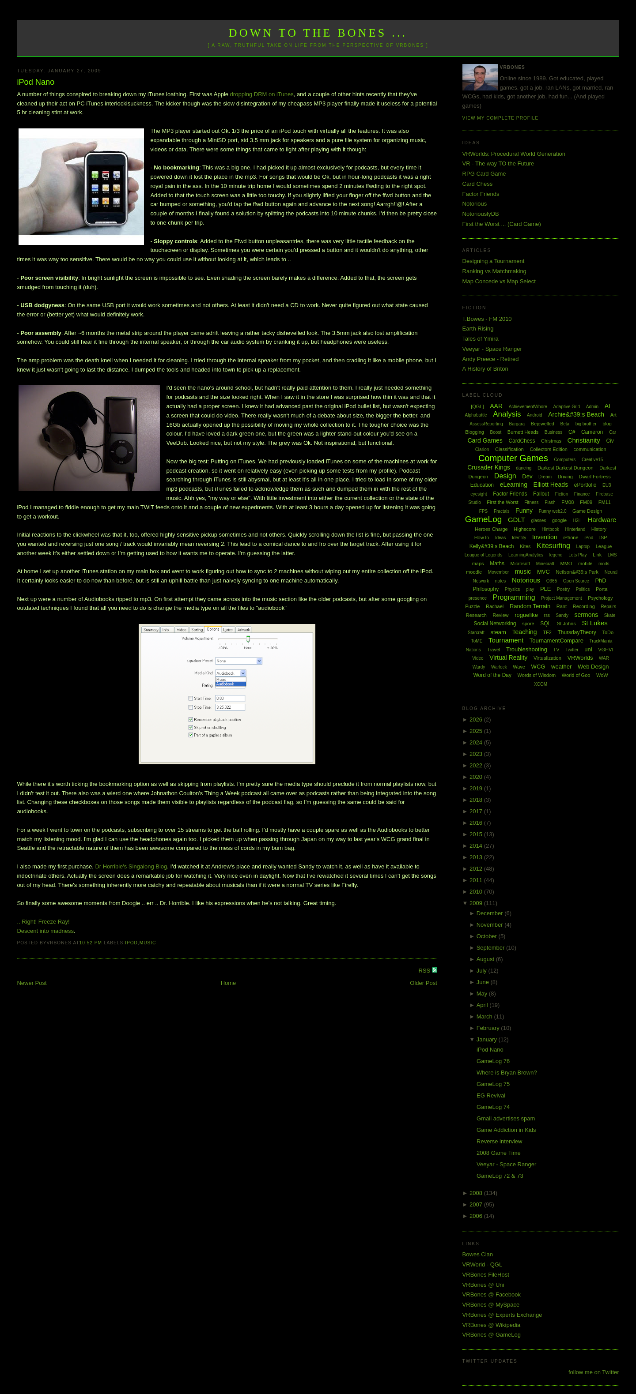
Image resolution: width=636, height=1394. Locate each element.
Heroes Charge (491, 529)
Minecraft (545, 563)
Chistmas (551, 440)
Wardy (479, 667)
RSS (425, 970)
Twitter (571, 649)
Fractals (502, 511)
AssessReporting (486, 423)
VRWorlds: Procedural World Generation (513, 153)
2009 (476, 903)
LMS (612, 554)
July (482, 970)
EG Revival (491, 1095)
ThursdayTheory (576, 632)
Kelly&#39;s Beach (491, 546)
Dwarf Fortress (595, 476)
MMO (566, 563)
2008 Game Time (499, 1153)
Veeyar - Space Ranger (492, 349)
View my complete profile (500, 118)
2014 (476, 845)
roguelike (526, 615)
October (488, 936)
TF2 (547, 632)
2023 (476, 754)
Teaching (524, 631)
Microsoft (520, 563)
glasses (538, 520)
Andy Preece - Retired (490, 359)
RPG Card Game (484, 173)
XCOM (540, 684)
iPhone (570, 537)
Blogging (474, 432)
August (486, 959)
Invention (544, 537)
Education (482, 485)
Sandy (562, 615)
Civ (609, 441)
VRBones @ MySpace (491, 1304)
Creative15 (592, 459)
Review (500, 615)
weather (561, 666)
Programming (514, 597)
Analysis (507, 414)
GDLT (516, 519)
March (485, 1016)
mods (603, 563)
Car (612, 432)
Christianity (584, 440)
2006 (476, 1216)
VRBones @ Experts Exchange (502, 1314)
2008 (476, 1193)
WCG (538, 666)
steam (498, 632)
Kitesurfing (553, 545)
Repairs (608, 606)
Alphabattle (476, 415)
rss (547, 615)
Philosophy (486, 589)
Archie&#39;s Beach (576, 414)
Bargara (517, 423)
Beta (565, 423)
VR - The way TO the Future (498, 163)
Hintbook (550, 529)
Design (505, 476)
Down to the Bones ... (318, 32)
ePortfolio (585, 485)
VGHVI (605, 649)
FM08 (567, 502)
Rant (561, 606)
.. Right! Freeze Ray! (43, 921)
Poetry (563, 589)
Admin (592, 406)
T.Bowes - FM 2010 (487, 319)
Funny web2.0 (553, 511)
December (491, 913)
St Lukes (594, 623)
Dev (527, 476)
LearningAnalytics (525, 554)
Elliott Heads (551, 484)
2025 (476, 731)
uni (588, 649)
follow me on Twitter (593, 1372)
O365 (551, 581)
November (491, 924)
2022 (476, 765)
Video (477, 658)
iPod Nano (35, 82)
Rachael (495, 606)
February (489, 1028)
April (483, 1005)
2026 (476, 719)
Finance (582, 494)
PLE (545, 589)
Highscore (525, 529)
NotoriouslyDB (480, 213)
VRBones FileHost (485, 1274)
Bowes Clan (477, 1254)
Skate (610, 615)
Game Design (587, 511)
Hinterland (575, 529)
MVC (543, 571)
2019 (476, 788)
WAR (604, 658)
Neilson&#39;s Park (577, 572)
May (483, 993)
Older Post (423, 983)
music (148, 942)
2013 (476, 857)
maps (478, 563)
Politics (583, 589)
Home (228, 983)
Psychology (600, 598)
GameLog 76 (493, 1061)
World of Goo (576, 675)
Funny (524, 510)
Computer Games (513, 458)
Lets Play (577, 554)
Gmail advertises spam (506, 1118)
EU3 (606, 485)
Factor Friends (481, 194)
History (598, 529)
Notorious (474, 203)
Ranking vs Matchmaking (494, 271)
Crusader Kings (488, 467)
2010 (476, 891)
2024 (476, 742)
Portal (602, 589)
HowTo (481, 537)
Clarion (482, 449)
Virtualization (547, 658)
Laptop (583, 546)
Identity (519, 537)
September (491, 947)
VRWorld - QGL (482, 1264)
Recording (584, 606)
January (488, 1039)
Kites (525, 546)
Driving (565, 476)
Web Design (593, 666)
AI (607, 406)
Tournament (505, 640)
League (604, 546)
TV (556, 649)
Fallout (541, 494)
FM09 (586, 502)
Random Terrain (530, 606)
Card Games (484, 440)
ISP (603, 537)
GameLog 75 (493, 1084)
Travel (493, 649)
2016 (476, 822)
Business (554, 432)
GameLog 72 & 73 (500, 1175)
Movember (498, 572)
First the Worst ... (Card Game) (501, 224)
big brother (586, 423)
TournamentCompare (556, 640)
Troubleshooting (526, 649)
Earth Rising (478, 328)
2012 (476, 868)
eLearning (513, 484)
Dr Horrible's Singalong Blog (131, 866)
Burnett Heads (522, 432)
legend (556, 554)
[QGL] (477, 406)
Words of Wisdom (537, 675)
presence (478, 598)
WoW (602, 675)
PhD (600, 580)
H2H (577, 520)
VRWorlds (580, 657)
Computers (564, 459)
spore (528, 623)
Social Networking (494, 623)
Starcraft (476, 632)
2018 (476, 800)
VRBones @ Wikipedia (491, 1325)
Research (476, 615)
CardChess (521, 441)
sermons (586, 614)
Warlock (499, 667)
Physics (512, 589)
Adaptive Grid (566, 406)
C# (571, 432)
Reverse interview (499, 1141)
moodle (474, 572)
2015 (476, 834)
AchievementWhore (528, 406)
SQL (545, 623)
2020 (476, 777)
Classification (509, 449)
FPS (483, 511)
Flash (550, 502)
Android (534, 415)
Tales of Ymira (480, 338)
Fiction (561, 494)
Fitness (531, 502)
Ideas (500, 537)
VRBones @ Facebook (491, 1294)
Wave (519, 666)
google (559, 520)
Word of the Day (492, 675)
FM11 (604, 502)
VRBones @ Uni (483, 1284)
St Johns (566, 623)
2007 (476, 1204)
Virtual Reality (508, 657)
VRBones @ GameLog (491, 1334)
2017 (476, 811)
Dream (545, 476)
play (530, 589)
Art (613, 414)
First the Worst (502, 502)
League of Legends (484, 554)
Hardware (601, 519)
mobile (585, 563)
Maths (497, 563)
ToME (477, 641)
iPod (131, 942)
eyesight (478, 494)
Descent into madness (45, 931)
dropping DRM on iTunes (262, 94)
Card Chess (477, 183)
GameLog (483, 519)
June (484, 982)
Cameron (592, 432)
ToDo (607, 632)
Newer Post (31, 983)
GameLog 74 (493, 1107)
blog (607, 423)
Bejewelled (542, 423)
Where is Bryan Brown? (507, 1072)
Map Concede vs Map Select (499, 281)
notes (500, 581)
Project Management (561, 598)
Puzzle (472, 606)
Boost (496, 432)
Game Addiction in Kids (506, 1130)
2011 (476, 880)
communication (590, 449)
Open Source (576, 581)
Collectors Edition (549, 449)
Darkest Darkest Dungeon (566, 467)
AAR (496, 406)
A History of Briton (485, 368)
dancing (523, 468)
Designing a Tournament (493, 261)
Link (597, 554)
